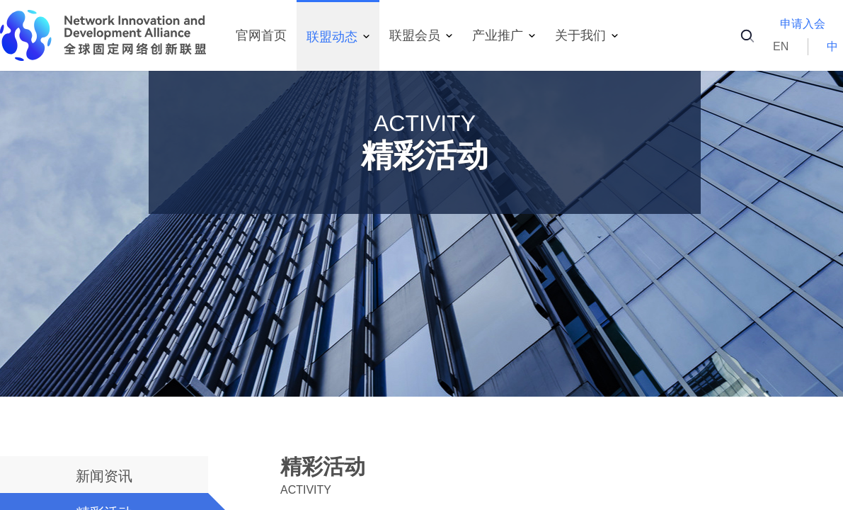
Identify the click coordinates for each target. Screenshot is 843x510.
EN (780, 46)
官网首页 (261, 35)
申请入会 (802, 24)
